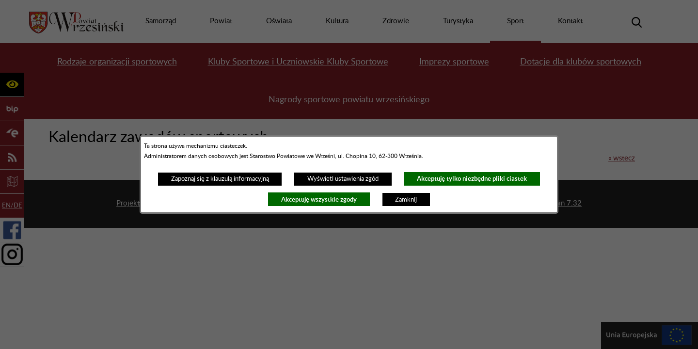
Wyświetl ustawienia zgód (343, 178)
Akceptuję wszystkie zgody (319, 199)
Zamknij (406, 199)
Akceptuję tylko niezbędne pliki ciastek (472, 178)
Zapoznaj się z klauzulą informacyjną (220, 178)
